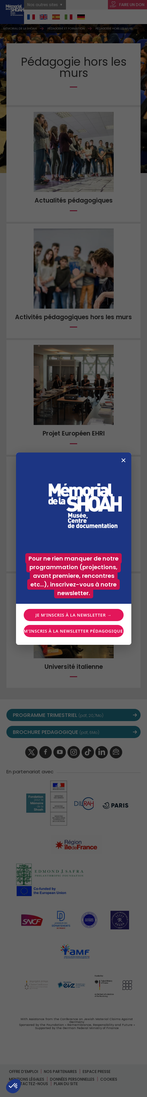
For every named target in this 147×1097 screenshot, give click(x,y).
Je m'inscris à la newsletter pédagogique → (74, 631)
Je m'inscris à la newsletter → (73, 615)
